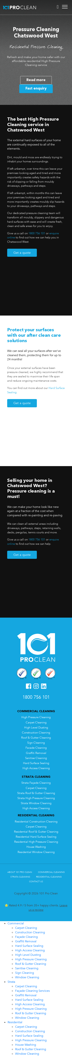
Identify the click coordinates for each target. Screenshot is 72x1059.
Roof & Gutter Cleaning (36, 738)
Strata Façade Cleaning (36, 783)
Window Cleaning (27, 977)
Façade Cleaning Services (32, 991)
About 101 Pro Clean (19, 872)
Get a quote (22, 253)
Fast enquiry (36, 88)
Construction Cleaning (36, 733)
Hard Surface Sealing (36, 763)
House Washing (36, 847)
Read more (36, 80)
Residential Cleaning (49, 876)
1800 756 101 (37, 233)
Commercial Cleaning (51, 872)
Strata (11, 982)
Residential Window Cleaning (36, 852)
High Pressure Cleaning (36, 717)
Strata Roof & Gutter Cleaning (36, 793)
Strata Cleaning (20, 876)
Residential (15, 1022)
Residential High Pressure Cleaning (36, 842)
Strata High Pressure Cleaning (36, 798)
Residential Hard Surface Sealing (36, 837)
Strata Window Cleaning (36, 803)
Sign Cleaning (36, 743)
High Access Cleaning (36, 768)
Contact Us (36, 881)
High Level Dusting (36, 728)
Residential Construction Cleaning (36, 822)
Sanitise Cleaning (36, 758)
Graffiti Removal (36, 753)
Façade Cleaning (26, 937)
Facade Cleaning (36, 748)
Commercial (16, 923)
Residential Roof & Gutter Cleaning (36, 832)
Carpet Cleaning (36, 723)
